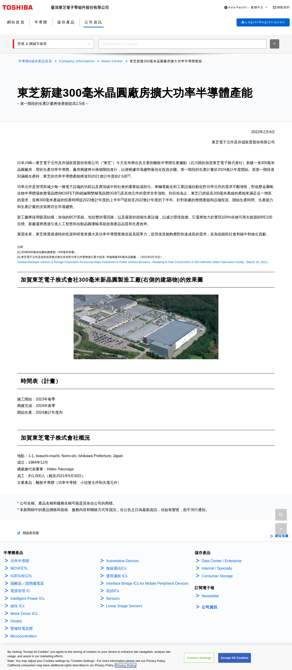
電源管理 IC (20, 591)
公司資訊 (209, 607)
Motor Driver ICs (23, 614)
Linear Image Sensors (124, 606)
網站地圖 (282, 536)
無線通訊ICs (116, 568)
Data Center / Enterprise (222, 561)
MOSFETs (18, 568)
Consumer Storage (217, 576)
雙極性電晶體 (21, 628)
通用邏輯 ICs (116, 576)
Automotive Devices (122, 561)
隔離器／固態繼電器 (27, 583)
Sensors (113, 599)
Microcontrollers (23, 636)
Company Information (76, 61)
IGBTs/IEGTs (21, 576)
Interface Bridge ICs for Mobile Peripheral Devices (147, 583)
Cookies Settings (199, 658)
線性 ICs (17, 606)
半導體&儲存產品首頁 (35, 61)
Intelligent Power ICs (27, 599)
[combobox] (182, 44)
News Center (112, 61)
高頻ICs (112, 591)
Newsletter (210, 596)
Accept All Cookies (235, 658)
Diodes (16, 621)
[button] (246, 7)
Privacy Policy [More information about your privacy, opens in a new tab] (125, 666)
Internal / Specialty (217, 568)
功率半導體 (19, 561)
